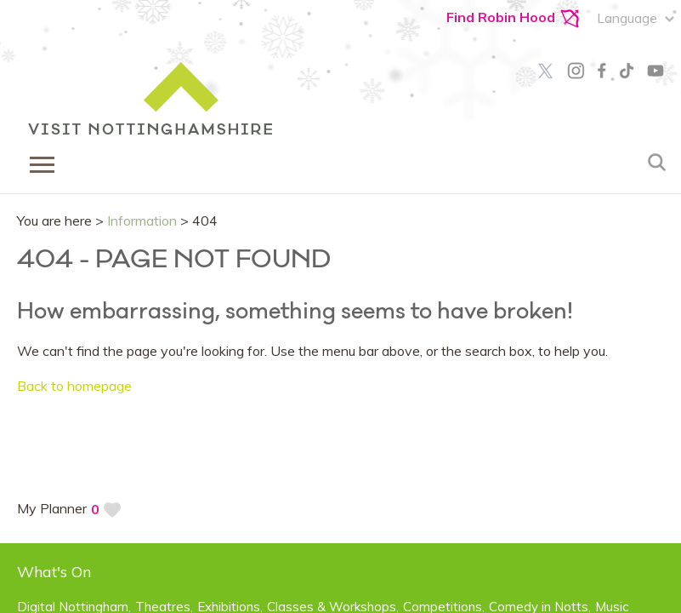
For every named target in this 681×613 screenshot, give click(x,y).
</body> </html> (340, 306)
